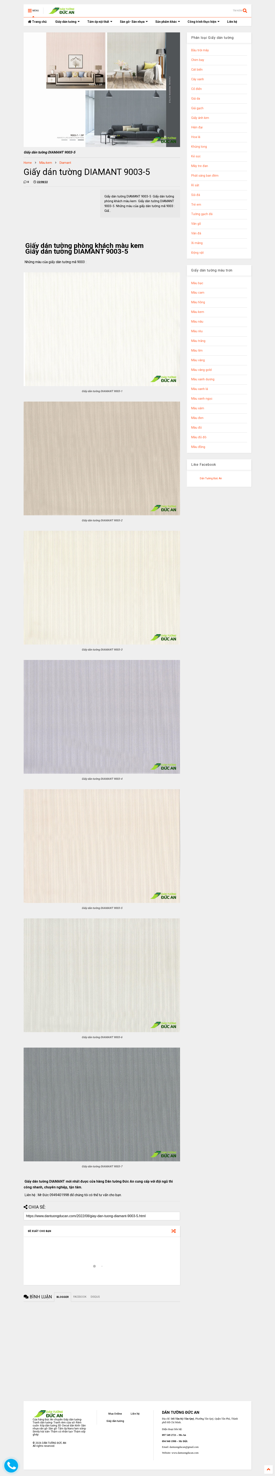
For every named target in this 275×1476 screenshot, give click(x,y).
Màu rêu (197, 331)
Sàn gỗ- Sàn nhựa (134, 21)
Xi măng (197, 243)
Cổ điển (196, 89)
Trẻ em (196, 204)
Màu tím (197, 350)
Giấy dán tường (67, 21)
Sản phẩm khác (167, 21)
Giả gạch (197, 108)
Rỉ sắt (195, 185)
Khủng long (199, 147)
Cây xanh (197, 79)
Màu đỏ (196, 427)
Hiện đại (197, 127)
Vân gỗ (196, 224)
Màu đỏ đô (198, 437)
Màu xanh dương (202, 379)
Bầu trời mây (200, 50)
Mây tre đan (199, 166)
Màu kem (45, 162)
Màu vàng (198, 360)
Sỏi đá (195, 195)
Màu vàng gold (201, 370)
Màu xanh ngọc (201, 398)
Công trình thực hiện (204, 21)
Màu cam (197, 292)
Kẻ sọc (196, 156)
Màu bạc (197, 283)
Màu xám (197, 408)
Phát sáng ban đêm (204, 175)
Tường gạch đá (201, 214)
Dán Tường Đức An (211, 478)
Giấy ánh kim (200, 118)
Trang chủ (37, 21)
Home (28, 162)
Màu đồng (198, 447)
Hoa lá (195, 137)
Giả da (195, 98)
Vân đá (196, 233)
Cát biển (197, 69)
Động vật (197, 253)
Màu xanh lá (199, 389)
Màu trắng (198, 341)
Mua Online (115, 1413)
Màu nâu (197, 321)
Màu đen (197, 418)
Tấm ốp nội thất (99, 21)
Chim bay (197, 60)
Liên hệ (232, 21)
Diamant (65, 162)
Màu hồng (198, 302)
